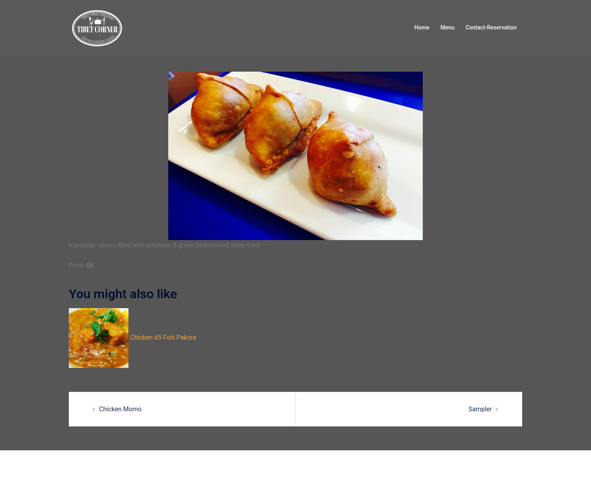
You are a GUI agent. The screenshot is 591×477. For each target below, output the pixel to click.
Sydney (196, 463)
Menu (447, 27)
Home (422, 27)
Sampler (480, 409)
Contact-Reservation (491, 27)
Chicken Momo (120, 409)
